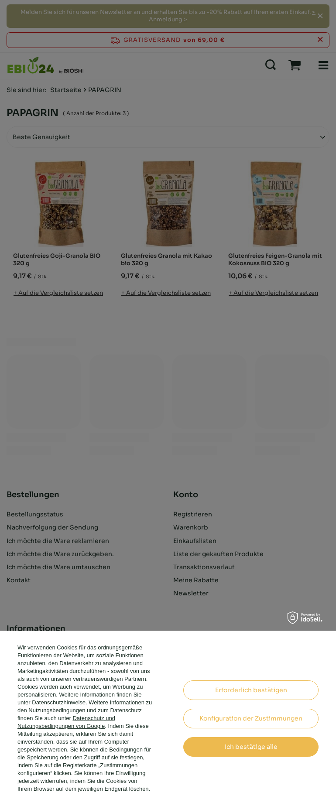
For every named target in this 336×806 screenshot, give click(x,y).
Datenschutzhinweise (59, 702)
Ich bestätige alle (251, 747)
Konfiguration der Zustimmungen (250, 718)
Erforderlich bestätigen (251, 690)
